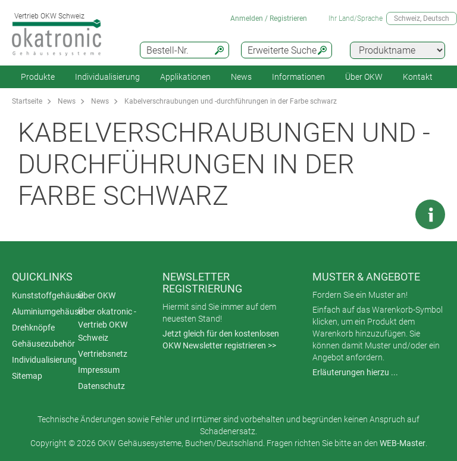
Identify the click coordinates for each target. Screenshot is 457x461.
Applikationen (185, 77)
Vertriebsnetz (102, 354)
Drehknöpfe (33, 327)
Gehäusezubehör (43, 343)
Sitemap (27, 376)
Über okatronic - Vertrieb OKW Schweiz (107, 324)
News (241, 77)
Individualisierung (107, 77)
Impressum (99, 370)
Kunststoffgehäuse (47, 295)
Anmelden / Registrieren (268, 18)
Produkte (38, 77)
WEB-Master (402, 443)
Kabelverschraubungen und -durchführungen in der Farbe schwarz (230, 101)
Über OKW (96, 295)
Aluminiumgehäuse (47, 311)
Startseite (27, 101)
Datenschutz (101, 386)
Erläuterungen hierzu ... (355, 372)
